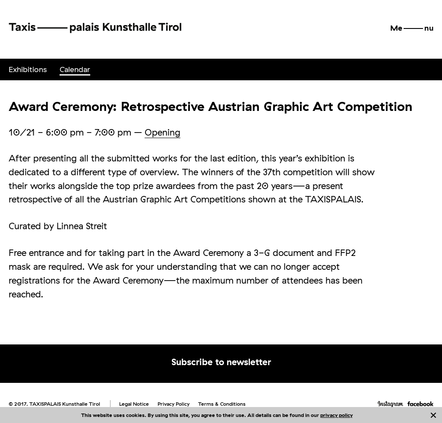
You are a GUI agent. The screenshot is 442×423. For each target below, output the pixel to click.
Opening (162, 132)
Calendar (75, 69)
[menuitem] (28, 69)
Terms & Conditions (222, 404)
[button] (411, 28)
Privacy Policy (173, 404)
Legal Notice (134, 404)
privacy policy (336, 415)
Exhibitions (28, 69)
